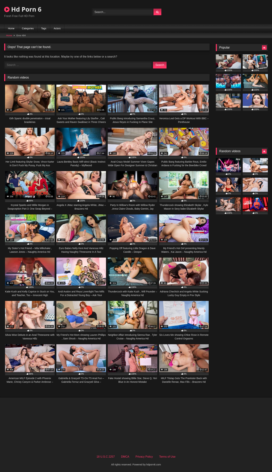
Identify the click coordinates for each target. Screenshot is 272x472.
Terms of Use (167, 456)
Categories (28, 28)
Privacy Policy (144, 456)
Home (11, 28)
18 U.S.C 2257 (105, 456)
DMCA (125, 456)
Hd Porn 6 (22, 9)
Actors (57, 28)
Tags (43, 28)
